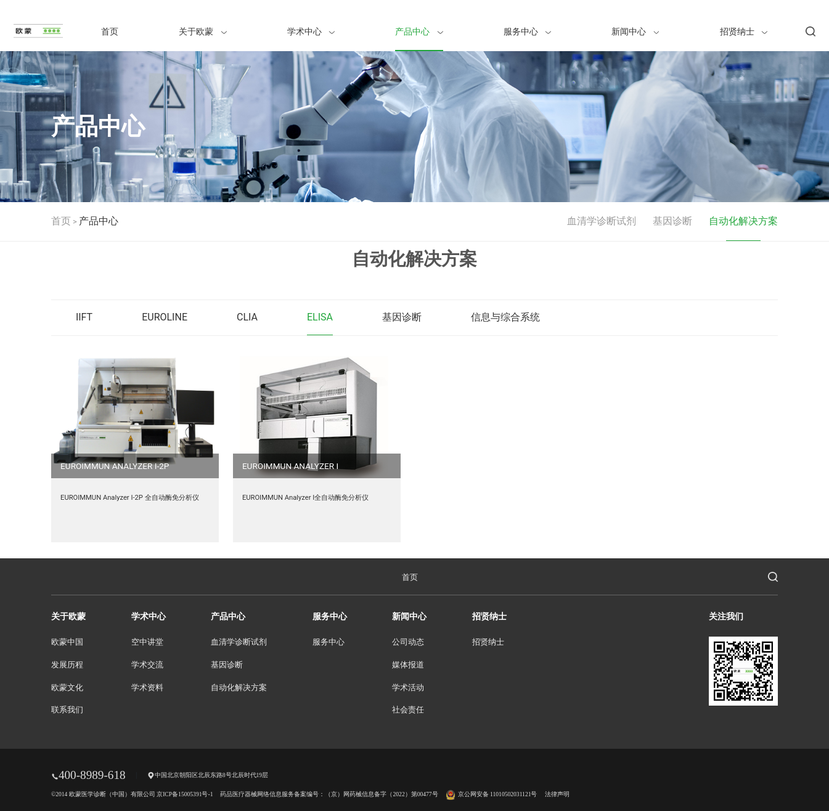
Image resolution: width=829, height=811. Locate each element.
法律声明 (557, 794)
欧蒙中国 (67, 642)
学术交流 (147, 665)
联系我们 (67, 710)
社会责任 (408, 710)
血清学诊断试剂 (601, 221)
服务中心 (527, 31)
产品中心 (419, 31)
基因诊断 (672, 221)
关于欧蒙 (202, 31)
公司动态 (408, 642)
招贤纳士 (743, 31)
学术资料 (147, 687)
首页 (109, 31)
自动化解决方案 (743, 221)
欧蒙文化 (67, 687)
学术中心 (311, 31)
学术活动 (408, 687)
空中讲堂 (147, 642)
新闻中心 (635, 31)
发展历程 (67, 665)
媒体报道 (408, 665)
